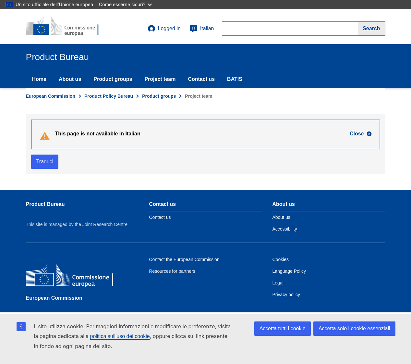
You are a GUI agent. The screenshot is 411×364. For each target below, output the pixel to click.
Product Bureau (45, 204)
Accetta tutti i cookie (283, 328)
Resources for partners (172, 271)
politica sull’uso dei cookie (120, 336)
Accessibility (284, 229)
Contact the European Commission (184, 259)
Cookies (280, 259)
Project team (159, 79)
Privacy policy (286, 294)
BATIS (234, 79)
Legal (278, 282)
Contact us (201, 79)
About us (70, 79)
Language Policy (289, 271)
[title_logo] (65, 26)
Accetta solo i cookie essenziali (354, 328)
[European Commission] (73, 276)
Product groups (112, 79)
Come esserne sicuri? (125, 4)
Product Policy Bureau (108, 96)
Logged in (164, 28)
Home (39, 79)
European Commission (50, 96)
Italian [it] (202, 28)
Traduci (45, 161)
